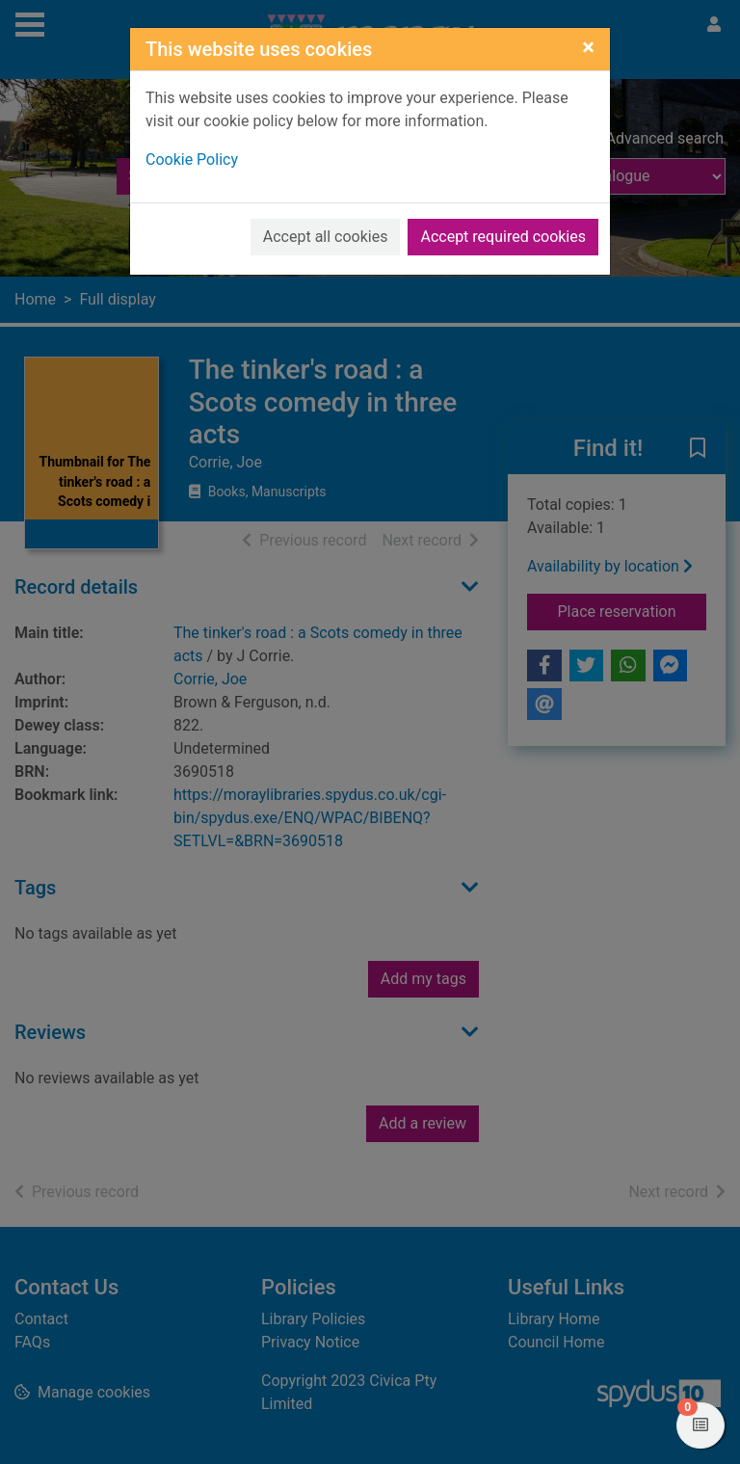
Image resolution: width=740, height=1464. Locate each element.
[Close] (588, 47)
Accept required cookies (503, 236)
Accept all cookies (325, 236)
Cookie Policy (191, 159)
